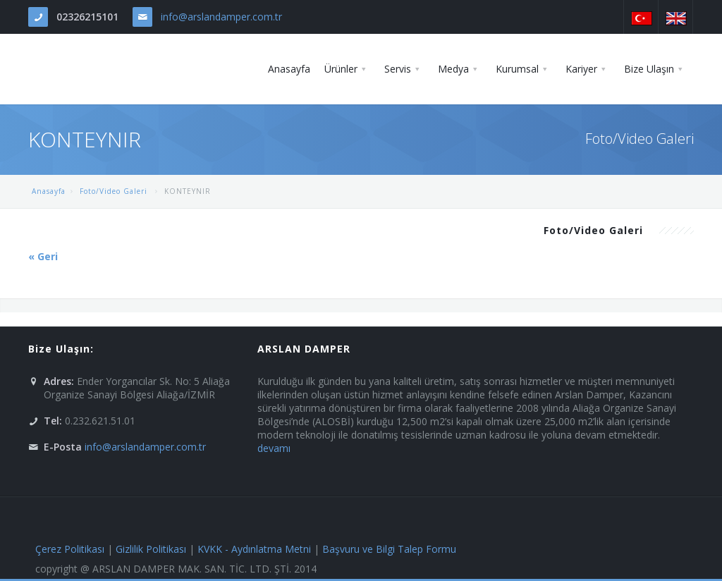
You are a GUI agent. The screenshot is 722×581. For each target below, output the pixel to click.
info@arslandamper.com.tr (221, 16)
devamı (273, 448)
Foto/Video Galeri (115, 191)
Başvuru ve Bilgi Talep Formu (389, 549)
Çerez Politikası (69, 549)
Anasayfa (49, 191)
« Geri (43, 256)
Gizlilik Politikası (151, 549)
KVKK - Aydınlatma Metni (254, 549)
